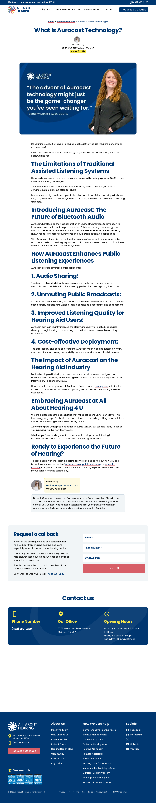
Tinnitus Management (95, 734)
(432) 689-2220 (55, 573)
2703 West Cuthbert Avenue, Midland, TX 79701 (31, 2)
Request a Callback (134, 9)
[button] (46, 9)
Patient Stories (59, 739)
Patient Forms (59, 744)
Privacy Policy (64, 792)
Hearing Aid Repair (93, 749)
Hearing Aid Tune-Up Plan (97, 782)
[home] (20, 10)
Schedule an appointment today (83, 464)
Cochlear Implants (93, 739)
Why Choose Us (59, 734)
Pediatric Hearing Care (95, 744)
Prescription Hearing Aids (96, 777)
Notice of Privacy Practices (99, 792)
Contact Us (57, 758)
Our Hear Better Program (96, 772)
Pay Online (57, 763)
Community (57, 753)
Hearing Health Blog (62, 749)
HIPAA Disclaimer (120, 792)
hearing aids (101, 386)
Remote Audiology (93, 753)
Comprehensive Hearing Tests (99, 730)
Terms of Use (79, 792)
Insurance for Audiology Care (99, 768)
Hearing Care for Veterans (97, 763)
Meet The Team (59, 730)
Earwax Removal (92, 758)
